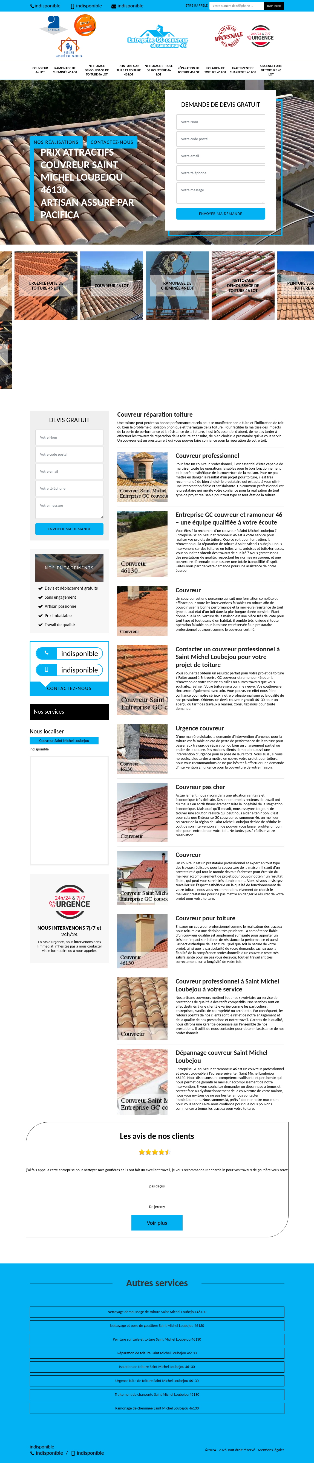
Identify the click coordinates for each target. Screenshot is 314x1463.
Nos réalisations (56, 142)
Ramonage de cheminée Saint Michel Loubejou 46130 (157, 1408)
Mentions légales (271, 1450)
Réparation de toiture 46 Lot (189, 70)
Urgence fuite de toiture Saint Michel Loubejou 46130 (156, 1380)
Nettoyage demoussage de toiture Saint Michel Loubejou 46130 (157, 1312)
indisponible (45, 5)
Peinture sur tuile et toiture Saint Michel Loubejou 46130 (157, 1339)
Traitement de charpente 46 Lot (243, 70)
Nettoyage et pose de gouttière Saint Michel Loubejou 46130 (157, 1325)
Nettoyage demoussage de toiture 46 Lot (97, 70)
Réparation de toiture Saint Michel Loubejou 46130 (157, 1353)
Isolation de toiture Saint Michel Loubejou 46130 (157, 1366)
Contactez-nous (112, 142)
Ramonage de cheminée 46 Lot (65, 70)
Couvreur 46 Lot (40, 70)
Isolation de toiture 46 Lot (215, 70)
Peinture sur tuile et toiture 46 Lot (129, 70)
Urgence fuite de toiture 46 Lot (271, 70)
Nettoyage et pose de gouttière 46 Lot (159, 70)
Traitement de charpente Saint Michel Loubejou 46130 (157, 1394)
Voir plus (157, 1222)
